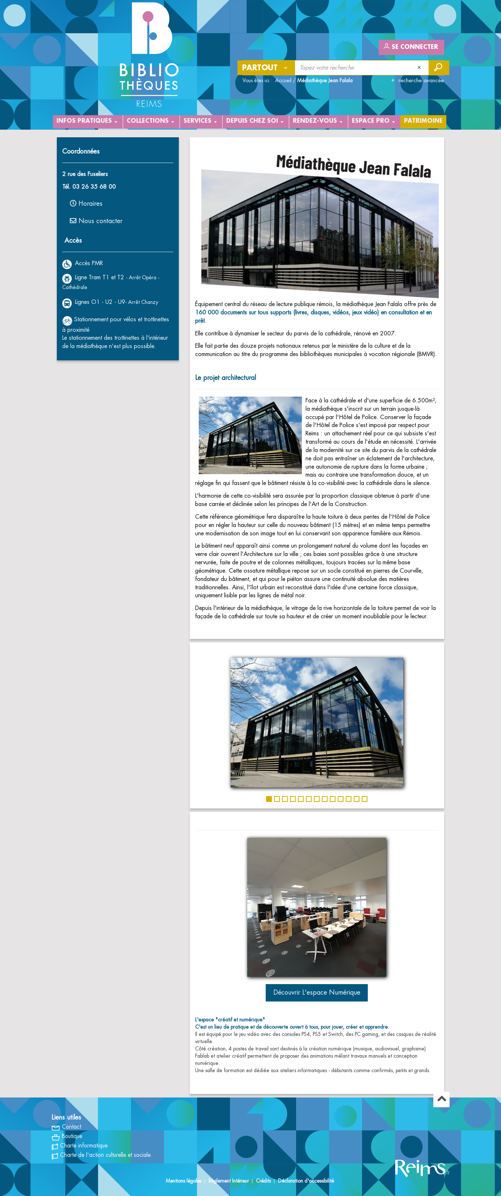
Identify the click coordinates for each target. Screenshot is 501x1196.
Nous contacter (96, 220)
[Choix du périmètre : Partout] (266, 67)
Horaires (86, 203)
